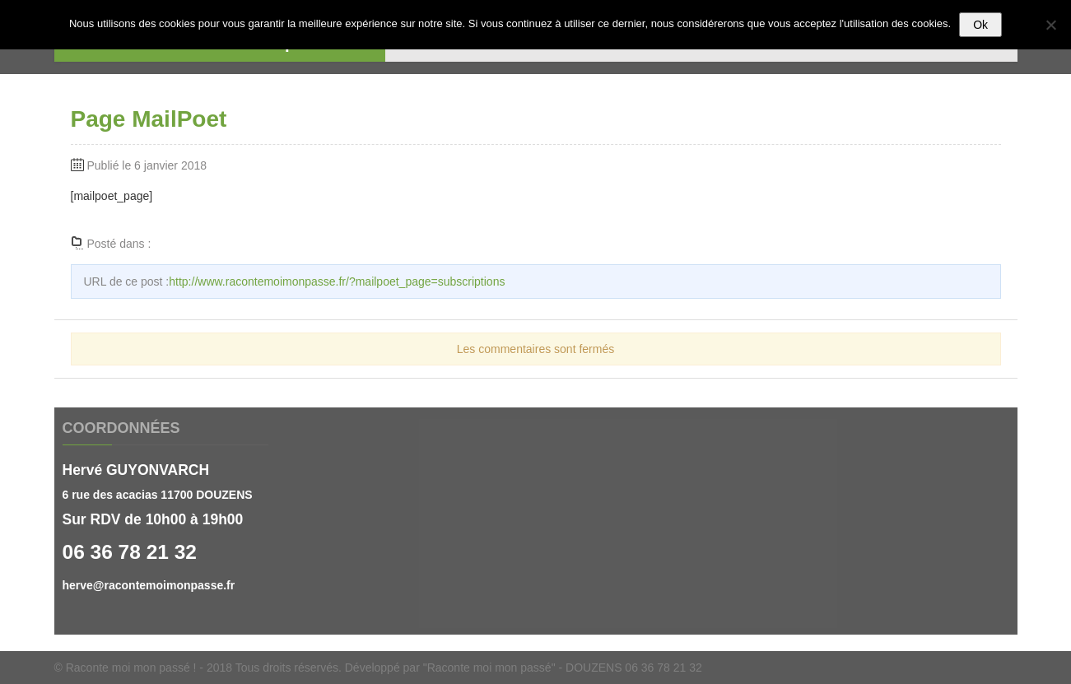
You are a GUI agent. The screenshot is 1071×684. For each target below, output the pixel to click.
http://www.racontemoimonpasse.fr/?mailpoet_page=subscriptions (337, 281)
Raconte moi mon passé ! (131, 667)
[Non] (1050, 24)
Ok (980, 24)
